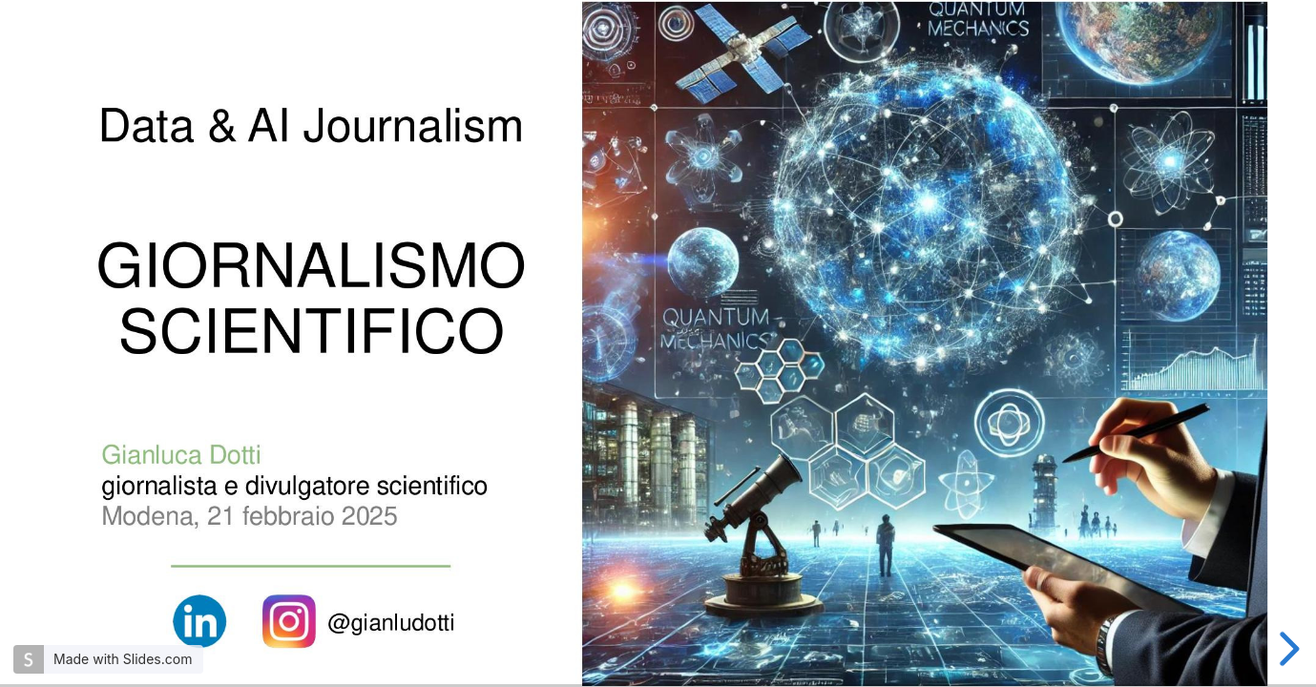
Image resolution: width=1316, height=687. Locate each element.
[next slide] (1286, 649)
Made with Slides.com (122, 659)
